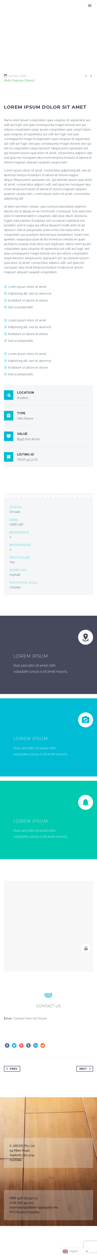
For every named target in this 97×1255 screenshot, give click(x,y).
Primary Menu (89, 5)
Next (85, 1068)
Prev (11, 1068)
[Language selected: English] (75, 1251)
